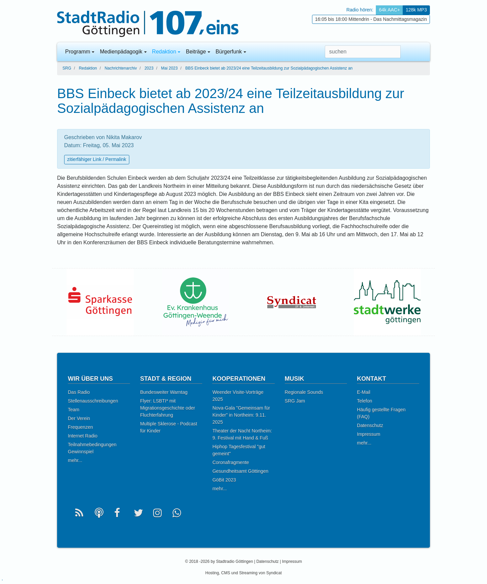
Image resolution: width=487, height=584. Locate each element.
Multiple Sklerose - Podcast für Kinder (168, 427)
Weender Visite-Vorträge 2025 (237, 395)
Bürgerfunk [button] (229, 51)
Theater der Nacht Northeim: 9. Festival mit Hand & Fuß (242, 434)
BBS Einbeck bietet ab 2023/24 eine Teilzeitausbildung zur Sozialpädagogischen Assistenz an (269, 68)
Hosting (212, 573)
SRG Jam (295, 401)
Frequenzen (80, 427)
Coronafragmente (230, 462)
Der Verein (79, 418)
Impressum (368, 434)
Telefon (364, 401)
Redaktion (88, 68)
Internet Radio (82, 436)
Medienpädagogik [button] (121, 51)
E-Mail (363, 392)
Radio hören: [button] (359, 9)
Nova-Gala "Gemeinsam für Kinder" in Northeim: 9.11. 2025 (241, 415)
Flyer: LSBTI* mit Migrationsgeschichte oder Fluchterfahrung (167, 408)
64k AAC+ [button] (389, 9)
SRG (66, 68)
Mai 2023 (169, 68)
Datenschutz (370, 425)
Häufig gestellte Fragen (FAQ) (381, 413)
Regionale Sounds (304, 392)
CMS (225, 573)
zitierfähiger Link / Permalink (96, 159)
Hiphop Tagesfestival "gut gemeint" (238, 450)
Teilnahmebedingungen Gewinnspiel (92, 448)
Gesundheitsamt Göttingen (240, 471)
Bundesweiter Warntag (163, 392)
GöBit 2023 (224, 480)
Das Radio (79, 392)
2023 (148, 68)
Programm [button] (77, 51)
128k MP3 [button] (416, 9)
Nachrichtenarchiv (120, 68)
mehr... (75, 460)
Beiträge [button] (196, 51)
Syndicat (274, 573)
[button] (419, 51)
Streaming (248, 573)
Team (73, 409)
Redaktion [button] (164, 51)
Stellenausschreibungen (93, 401)
